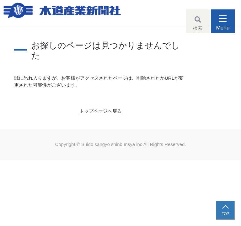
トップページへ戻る (100, 111)
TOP (225, 213)
